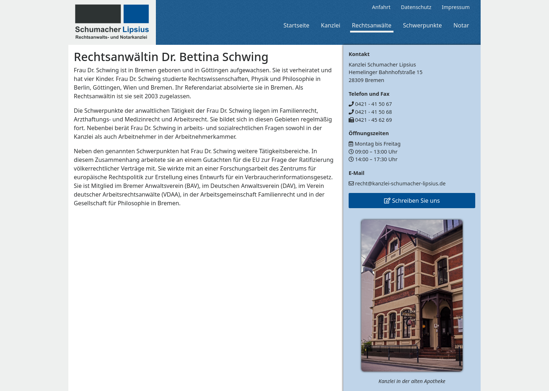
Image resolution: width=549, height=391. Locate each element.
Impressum (456, 7)
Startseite (297, 25)
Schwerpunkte (422, 25)
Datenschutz (416, 7)
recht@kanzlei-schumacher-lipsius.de (400, 183)
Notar (461, 25)
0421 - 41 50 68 (373, 111)
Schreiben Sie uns (412, 201)
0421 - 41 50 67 (373, 103)
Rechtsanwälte (371, 25)
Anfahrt (381, 7)
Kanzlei (330, 25)
